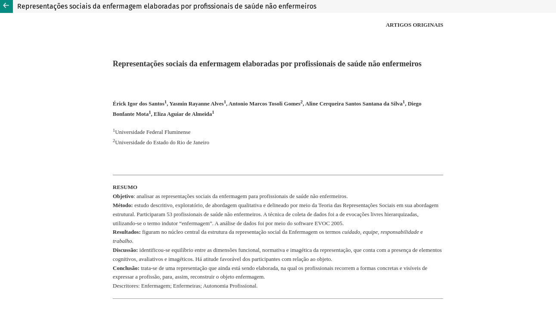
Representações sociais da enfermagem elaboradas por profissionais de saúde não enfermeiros (166, 6)
